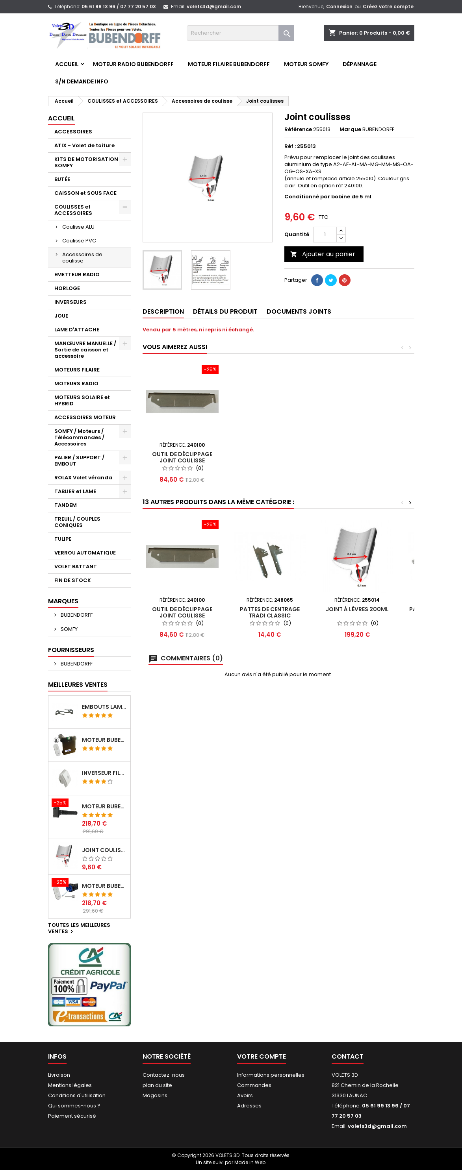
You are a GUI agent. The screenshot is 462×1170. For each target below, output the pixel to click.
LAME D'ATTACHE (76, 329)
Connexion (339, 6)
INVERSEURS (70, 302)
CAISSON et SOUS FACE (85, 193)
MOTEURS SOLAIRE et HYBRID (82, 400)
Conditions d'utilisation (77, 1095)
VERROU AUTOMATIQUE (85, 552)
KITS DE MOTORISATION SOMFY (86, 162)
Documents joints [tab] (299, 311)
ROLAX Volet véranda (83, 477)
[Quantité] (325, 234)
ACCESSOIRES (73, 131)
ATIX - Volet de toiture (84, 145)
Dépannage (360, 64)
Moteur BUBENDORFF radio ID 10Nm (104, 740)
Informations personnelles (270, 1075)
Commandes (254, 1085)
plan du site (157, 1085)
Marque (350, 129)
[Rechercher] (240, 33)
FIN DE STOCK (72, 580)
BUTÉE (62, 179)
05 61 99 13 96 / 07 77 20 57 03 (119, 6)
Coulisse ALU (78, 227)
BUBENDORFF (76, 615)
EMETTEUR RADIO (77, 274)
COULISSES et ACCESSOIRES (73, 210)
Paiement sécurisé (72, 1116)
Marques (63, 601)
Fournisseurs (71, 649)
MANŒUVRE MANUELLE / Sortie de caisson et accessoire (85, 350)
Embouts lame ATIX (104, 707)
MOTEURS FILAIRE (77, 369)
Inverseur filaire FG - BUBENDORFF (104, 773)
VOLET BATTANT (75, 566)
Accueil (67, 64)
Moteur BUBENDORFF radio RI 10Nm (104, 886)
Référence (298, 129)
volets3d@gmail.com (214, 6)
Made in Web (249, 1162)
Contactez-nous (164, 1075)
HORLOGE (67, 288)
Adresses (249, 1105)
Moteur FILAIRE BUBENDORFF (229, 64)
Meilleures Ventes (78, 684)
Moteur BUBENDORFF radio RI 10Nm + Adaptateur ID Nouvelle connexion (104, 806)
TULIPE (62, 539)
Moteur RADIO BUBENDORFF (133, 64)
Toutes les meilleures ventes (79, 928)
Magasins (155, 1095)
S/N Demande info (81, 81)
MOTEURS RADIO (76, 383)
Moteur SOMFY (306, 64)
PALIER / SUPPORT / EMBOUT (79, 461)
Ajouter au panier (322, 254)
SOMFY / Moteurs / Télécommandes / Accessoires (79, 437)
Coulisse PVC (79, 240)
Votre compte (261, 1056)
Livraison (59, 1075)
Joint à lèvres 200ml (357, 609)
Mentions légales (70, 1085)
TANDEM (65, 505)
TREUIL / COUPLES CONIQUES (77, 522)
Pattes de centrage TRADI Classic (270, 612)
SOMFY (68, 629)
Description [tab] (163, 311)
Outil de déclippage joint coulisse (182, 457)
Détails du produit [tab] (225, 311)
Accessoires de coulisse (82, 257)
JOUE (61, 316)
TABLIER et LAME (75, 491)
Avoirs (245, 1095)
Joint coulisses (104, 850)
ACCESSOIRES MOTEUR (85, 417)
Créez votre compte (388, 6)
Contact (348, 1056)
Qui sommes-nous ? (74, 1105)
